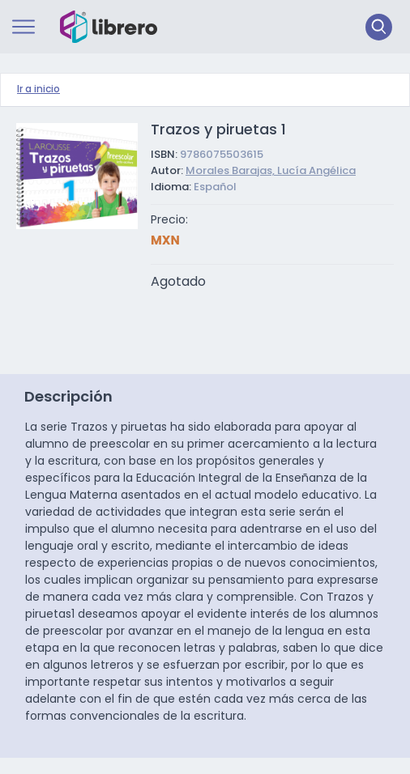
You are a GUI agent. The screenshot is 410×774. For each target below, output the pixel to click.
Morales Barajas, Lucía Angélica (271, 171)
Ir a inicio (38, 90)
